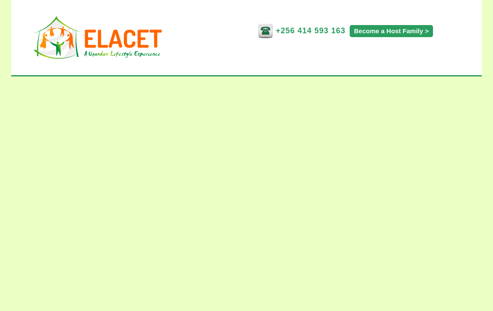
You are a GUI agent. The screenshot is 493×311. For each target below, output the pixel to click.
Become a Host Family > (391, 31)
